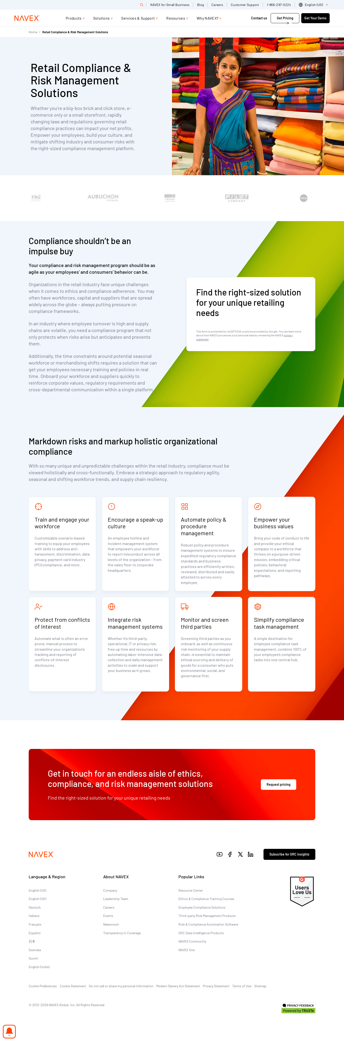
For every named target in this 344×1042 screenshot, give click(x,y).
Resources (175, 18)
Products (74, 18)
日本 (32, 941)
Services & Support (138, 18)
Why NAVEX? (207, 18)
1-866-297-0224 (279, 5)
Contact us (259, 18)
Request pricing (278, 784)
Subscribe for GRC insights (289, 854)
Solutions (101, 18)
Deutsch (35, 907)
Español (34, 933)
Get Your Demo (315, 18)
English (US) (37, 890)
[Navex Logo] (27, 18)
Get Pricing (285, 18)
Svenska (35, 950)
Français (35, 924)
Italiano (34, 916)
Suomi (33, 958)
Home (33, 32)
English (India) (39, 967)
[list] (314, 5)
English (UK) (37, 899)
